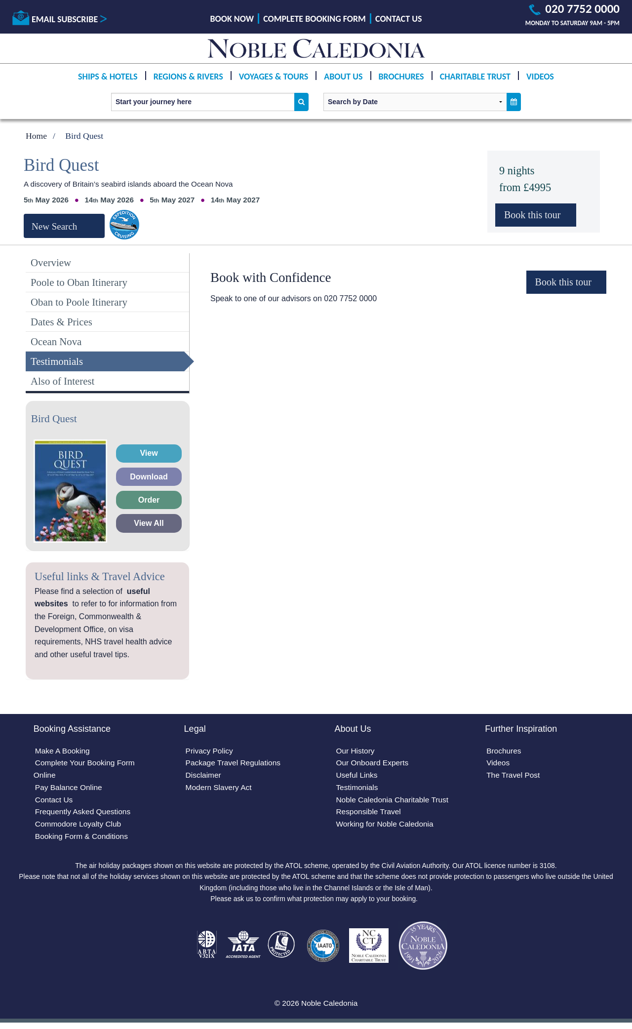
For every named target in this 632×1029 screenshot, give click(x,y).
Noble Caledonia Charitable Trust (394, 802)
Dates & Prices (61, 321)
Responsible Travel (369, 814)
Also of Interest (62, 381)
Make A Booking (63, 751)
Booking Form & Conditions (83, 839)
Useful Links (357, 776)
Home (36, 136)
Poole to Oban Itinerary (79, 282)
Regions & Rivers (188, 76)
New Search (54, 226)
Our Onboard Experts (373, 764)
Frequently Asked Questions (84, 814)
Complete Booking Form (314, 18)
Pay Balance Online (70, 789)
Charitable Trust (475, 76)
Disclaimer (204, 776)
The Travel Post (514, 776)
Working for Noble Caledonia (386, 827)
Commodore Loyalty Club (79, 827)
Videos (540, 76)
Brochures (401, 76)
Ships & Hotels (108, 76)
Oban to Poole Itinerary (79, 302)
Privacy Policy (210, 751)
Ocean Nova (56, 341)
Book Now (232, 18)
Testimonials (57, 361)
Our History (356, 751)
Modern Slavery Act (220, 789)
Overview (51, 262)
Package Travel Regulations (235, 764)
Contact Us (398, 18)
